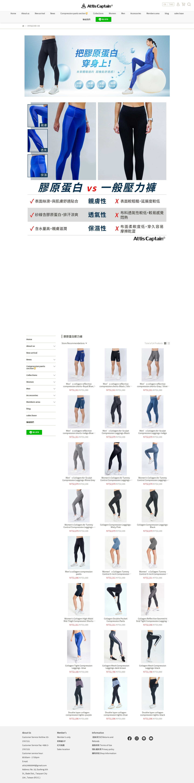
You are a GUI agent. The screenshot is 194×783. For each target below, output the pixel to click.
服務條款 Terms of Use (102, 745)
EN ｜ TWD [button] (168, 4)
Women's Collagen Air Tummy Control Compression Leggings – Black (115, 478)
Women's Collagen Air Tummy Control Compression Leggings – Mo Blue (152, 478)
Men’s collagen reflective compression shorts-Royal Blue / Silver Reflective (78, 385)
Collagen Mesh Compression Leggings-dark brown (115, 666)
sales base (179, 13)
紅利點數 (61, 745)
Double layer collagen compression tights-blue (116, 713)
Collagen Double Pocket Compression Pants (115, 619)
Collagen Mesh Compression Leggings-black (152, 666)
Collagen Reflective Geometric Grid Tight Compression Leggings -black (152, 619)
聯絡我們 (86, 19)
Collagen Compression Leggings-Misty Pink (115, 525)
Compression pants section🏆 (74, 13)
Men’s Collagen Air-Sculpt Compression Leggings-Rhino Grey (78, 478)
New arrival (40, 13)
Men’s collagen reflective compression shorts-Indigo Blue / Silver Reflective (79, 431)
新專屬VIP (61, 741)
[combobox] (74, 343)
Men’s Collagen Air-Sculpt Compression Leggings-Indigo (152, 431)
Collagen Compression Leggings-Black (152, 525)
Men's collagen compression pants (78, 572)
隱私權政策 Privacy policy (103, 749)
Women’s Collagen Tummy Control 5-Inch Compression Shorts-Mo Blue (115, 572)
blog (167, 13)
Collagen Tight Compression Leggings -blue (78, 666)
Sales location (63, 749)
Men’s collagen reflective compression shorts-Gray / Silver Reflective (152, 385)
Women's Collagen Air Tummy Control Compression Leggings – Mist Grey (78, 525)
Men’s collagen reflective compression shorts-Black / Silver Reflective (116, 385)
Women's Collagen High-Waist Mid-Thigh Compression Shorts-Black (79, 619)
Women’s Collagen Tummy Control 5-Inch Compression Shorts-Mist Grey (152, 572)
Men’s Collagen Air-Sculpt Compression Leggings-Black (116, 431)
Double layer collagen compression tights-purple (79, 713)
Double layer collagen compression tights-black (152, 713)
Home (13, 13)
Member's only (63, 737)
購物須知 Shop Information (104, 753)
